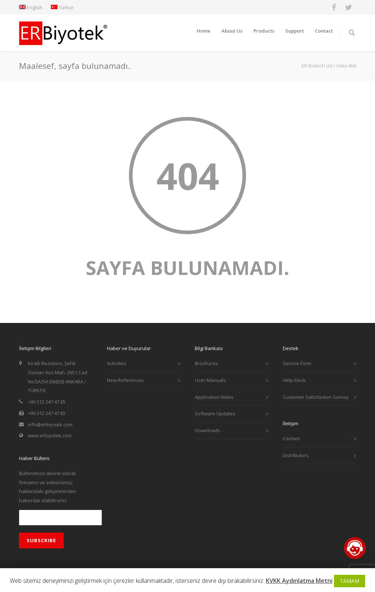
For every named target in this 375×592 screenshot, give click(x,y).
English (30, 7)
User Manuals (210, 380)
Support (294, 30)
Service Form (297, 363)
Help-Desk (294, 380)
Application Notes (214, 397)
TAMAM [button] (349, 580)
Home (204, 30)
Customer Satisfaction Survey (316, 397)
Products (263, 30)
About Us (232, 30)
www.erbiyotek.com (49, 435)
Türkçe (62, 7)
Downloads (207, 430)
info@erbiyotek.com (50, 424)
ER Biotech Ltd (317, 65)
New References (125, 380)
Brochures (206, 363)
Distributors (296, 455)
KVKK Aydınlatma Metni (299, 581)
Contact (324, 30)
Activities (116, 363)
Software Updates (215, 413)
